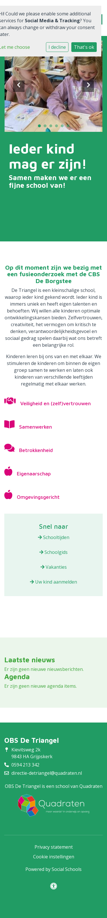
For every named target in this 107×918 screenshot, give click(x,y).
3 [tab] (52, 127)
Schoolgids (53, 552)
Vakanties (54, 567)
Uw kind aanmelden (53, 582)
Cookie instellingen (53, 857)
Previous (19, 86)
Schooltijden (53, 537)
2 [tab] (46, 127)
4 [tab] (58, 127)
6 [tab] (69, 127)
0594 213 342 (25, 765)
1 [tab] (41, 127)
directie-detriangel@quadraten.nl (46, 773)
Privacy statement (54, 847)
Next (88, 86)
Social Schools (67, 869)
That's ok (84, 47)
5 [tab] (63, 127)
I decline (57, 47)
